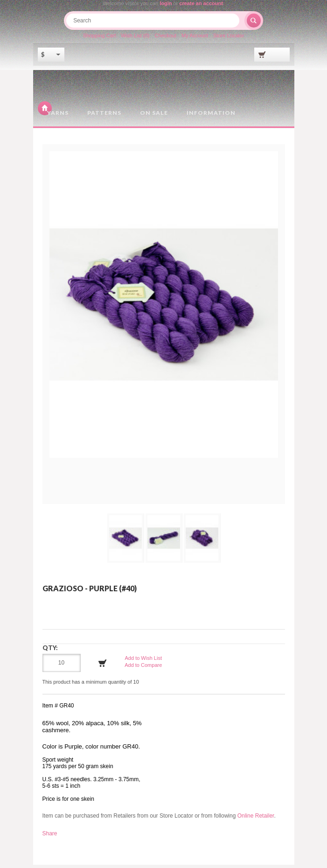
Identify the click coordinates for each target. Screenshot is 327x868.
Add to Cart (102, 667)
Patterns (104, 116)
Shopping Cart (98, 39)
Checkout (165, 39)
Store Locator (230, 39)
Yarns (58, 116)
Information (211, 116)
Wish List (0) (134, 39)
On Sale (154, 116)
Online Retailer (255, 819)
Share (49, 836)
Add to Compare (143, 669)
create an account (201, 3)
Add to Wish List (143, 662)
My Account (195, 39)
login (166, 3)
